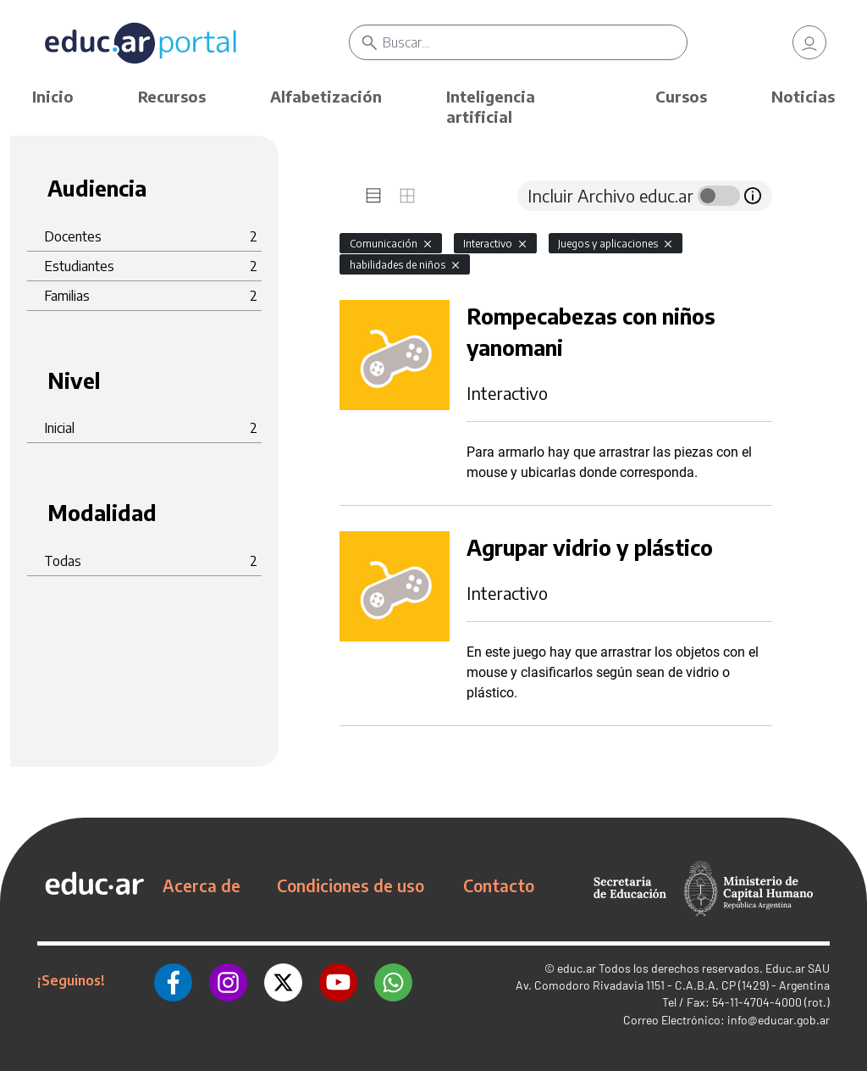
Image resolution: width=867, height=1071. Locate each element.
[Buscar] (534, 42)
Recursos (172, 96)
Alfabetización (326, 96)
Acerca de (201, 885)
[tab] (373, 195)
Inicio (53, 96)
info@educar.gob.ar (778, 1020)
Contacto (498, 885)
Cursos (681, 96)
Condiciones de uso (350, 885)
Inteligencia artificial (490, 106)
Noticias (803, 96)
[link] (809, 42)
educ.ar (576, 968)
